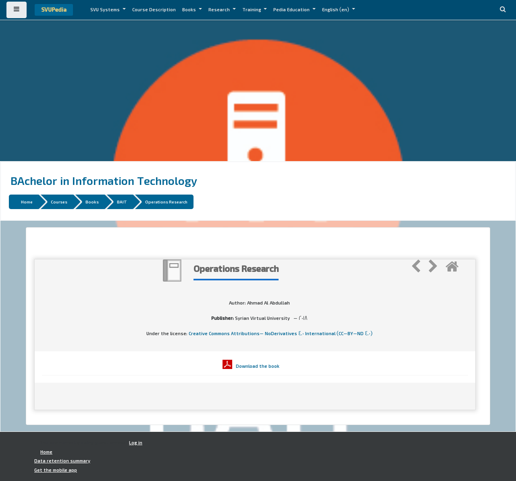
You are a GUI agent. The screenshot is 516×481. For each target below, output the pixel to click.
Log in (135, 443)
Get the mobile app (55, 470)
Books (189, 9)
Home (27, 202)
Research (219, 9)
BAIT (122, 202)
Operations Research (166, 202)
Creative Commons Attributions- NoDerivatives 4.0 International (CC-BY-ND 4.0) (280, 333)
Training (252, 9)
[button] (503, 9)
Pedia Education (292, 9)
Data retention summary (62, 461)
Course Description (154, 9)
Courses (59, 202)
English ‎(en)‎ (336, 9)
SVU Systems (105, 9)
